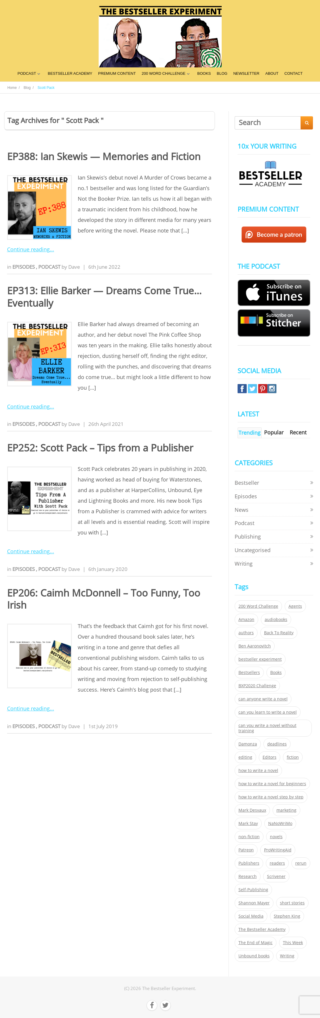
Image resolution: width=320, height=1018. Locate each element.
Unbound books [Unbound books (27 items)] (254, 956)
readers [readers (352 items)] (277, 863)
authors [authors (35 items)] (246, 632)
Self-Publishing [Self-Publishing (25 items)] (253, 889)
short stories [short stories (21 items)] (292, 903)
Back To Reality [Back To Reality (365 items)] (279, 632)
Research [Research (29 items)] (247, 876)
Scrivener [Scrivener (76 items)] (276, 876)
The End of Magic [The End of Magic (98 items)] (255, 942)
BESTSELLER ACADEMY (70, 73)
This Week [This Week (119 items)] (293, 942)
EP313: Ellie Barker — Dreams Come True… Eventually (104, 296)
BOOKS (204, 73)
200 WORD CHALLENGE (163, 73)
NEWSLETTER (246, 73)
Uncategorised (253, 550)
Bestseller (247, 482)
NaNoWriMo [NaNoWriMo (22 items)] (280, 823)
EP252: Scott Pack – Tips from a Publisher (100, 447)
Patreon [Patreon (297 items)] (246, 850)
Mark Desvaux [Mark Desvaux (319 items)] (252, 810)
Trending (249, 432)
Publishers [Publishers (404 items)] (248, 863)
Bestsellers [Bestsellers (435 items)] (249, 672)
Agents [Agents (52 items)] (295, 606)
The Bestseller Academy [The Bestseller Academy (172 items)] (262, 929)
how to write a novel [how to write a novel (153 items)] (258, 770)
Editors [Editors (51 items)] (269, 757)
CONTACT (293, 73)
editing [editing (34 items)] (245, 757)
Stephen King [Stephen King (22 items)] (287, 916)
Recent (298, 432)
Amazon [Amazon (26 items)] (246, 619)
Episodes (24, 266)
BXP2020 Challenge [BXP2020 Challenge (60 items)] (257, 685)
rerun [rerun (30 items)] (300, 863)
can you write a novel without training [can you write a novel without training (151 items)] (267, 728)
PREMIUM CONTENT (117, 73)
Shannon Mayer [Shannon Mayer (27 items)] (254, 903)
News (241, 509)
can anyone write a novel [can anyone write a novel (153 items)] (263, 699)
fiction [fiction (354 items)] (293, 757)
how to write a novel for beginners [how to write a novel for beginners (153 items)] (272, 783)
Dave (74, 266)
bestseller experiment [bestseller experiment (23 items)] (260, 659)
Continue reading (28, 249)
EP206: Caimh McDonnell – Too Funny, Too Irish (103, 599)
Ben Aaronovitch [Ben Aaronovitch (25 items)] (254, 646)
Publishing (248, 536)
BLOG (222, 73)
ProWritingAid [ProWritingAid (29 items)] (277, 850)
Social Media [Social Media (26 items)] (250, 916)
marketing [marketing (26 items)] (286, 810)
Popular (273, 432)
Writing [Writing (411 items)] (287, 956)
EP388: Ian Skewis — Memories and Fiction (103, 156)
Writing (244, 563)
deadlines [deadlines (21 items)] (277, 744)
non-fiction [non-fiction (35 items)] (249, 836)
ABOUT (271, 73)
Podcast (50, 266)
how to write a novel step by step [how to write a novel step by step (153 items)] (271, 797)
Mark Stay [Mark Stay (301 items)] (248, 823)
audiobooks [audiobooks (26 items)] (276, 619)
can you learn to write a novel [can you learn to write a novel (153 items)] (267, 712)
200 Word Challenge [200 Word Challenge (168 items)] (258, 606)
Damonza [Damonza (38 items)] (247, 744)
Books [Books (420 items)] (276, 672)
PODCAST (26, 73)
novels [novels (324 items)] (276, 836)
